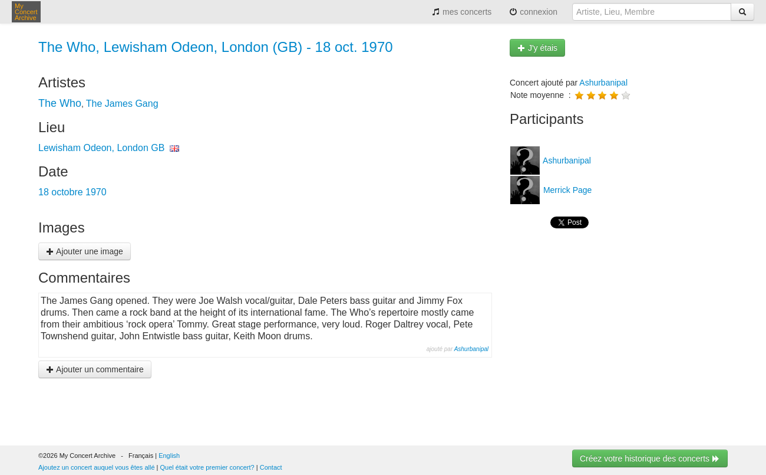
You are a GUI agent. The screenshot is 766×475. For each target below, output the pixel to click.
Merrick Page (566, 190)
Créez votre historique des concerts (650, 458)
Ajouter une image (84, 251)
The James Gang (122, 104)
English (169, 455)
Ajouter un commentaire (95, 369)
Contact (271, 467)
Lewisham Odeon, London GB (101, 148)
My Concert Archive (26, 11)
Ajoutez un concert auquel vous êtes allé (96, 467)
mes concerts (461, 12)
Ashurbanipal (471, 349)
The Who (59, 103)
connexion (533, 12)
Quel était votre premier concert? (207, 467)
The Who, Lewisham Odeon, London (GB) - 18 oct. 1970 (215, 47)
